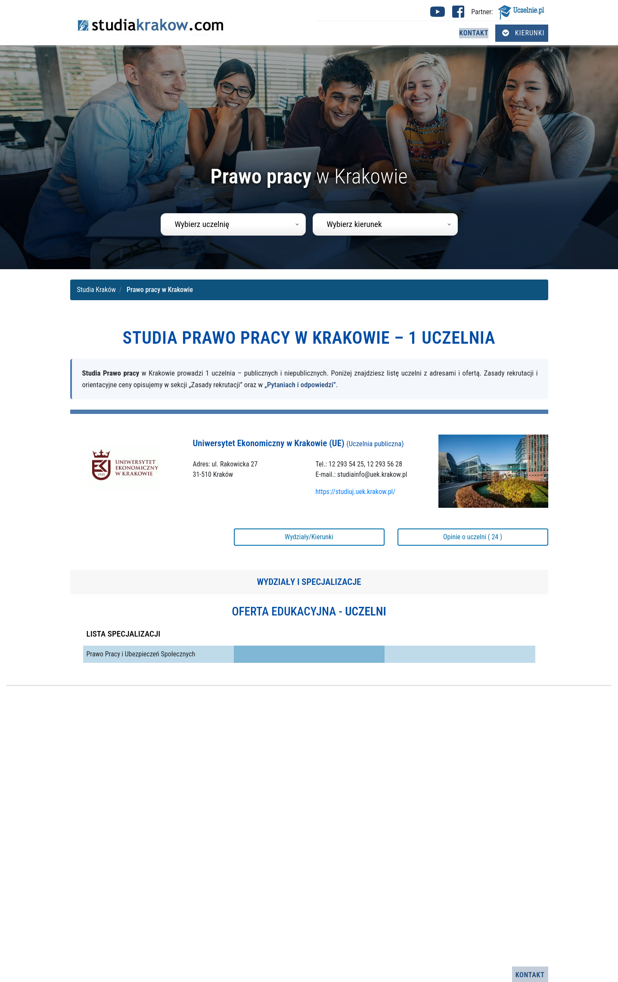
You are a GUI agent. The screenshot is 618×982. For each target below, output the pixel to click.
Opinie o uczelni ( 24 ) (472, 537)
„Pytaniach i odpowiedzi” (300, 384)
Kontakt (473, 33)
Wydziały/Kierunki (309, 537)
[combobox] (233, 224)
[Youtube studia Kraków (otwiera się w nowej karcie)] (437, 14)
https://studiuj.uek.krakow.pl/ (356, 492)
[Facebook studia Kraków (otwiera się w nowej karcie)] (458, 14)
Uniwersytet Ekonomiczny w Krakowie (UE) (298, 443)
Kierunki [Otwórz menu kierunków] (523, 33)
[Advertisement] (309, 826)
